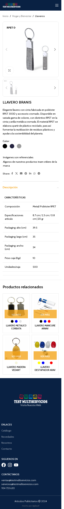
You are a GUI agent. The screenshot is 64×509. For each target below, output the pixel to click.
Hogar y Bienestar (21, 16)
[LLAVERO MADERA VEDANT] (16, 348)
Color (6, 141)
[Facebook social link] (12, 173)
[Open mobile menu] (56, 5)
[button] (6, 49)
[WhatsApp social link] (34, 173)
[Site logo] (11, 5)
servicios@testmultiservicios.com (19, 479)
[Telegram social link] (39, 173)
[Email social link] (21, 173)
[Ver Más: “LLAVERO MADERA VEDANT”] (16, 355)
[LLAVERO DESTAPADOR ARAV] (45, 348)
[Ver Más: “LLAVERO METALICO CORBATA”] (16, 314)
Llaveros (40, 16)
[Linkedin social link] (30, 173)
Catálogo (6, 425)
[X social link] (16, 173)
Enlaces (6, 419)
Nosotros (6, 437)
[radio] (5, 146)
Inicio (6, 16)
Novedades (7, 431)
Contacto (6, 444)
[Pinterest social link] (25, 173)
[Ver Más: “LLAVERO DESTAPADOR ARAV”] (45, 355)
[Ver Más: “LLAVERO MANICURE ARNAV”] (45, 314)
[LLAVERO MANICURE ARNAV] (45, 306)
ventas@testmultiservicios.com (18, 475)
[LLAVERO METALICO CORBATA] (16, 306)
